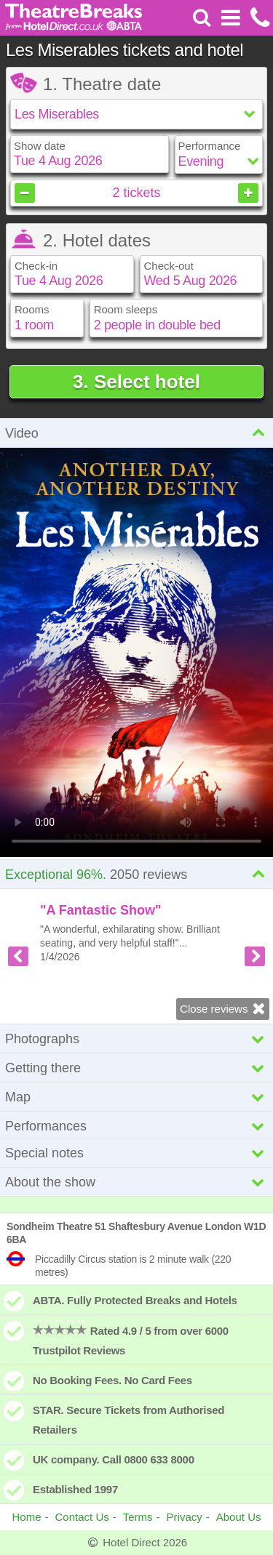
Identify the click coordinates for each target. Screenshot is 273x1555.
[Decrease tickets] (25, 193)
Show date (40, 146)
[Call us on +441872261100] (259, 17)
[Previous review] (18, 956)
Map (135, 1097)
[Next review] (255, 956)
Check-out (169, 266)
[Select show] (136, 114)
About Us (238, 1517)
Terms (138, 1517)
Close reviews (224, 1008)
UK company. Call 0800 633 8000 (113, 1459)
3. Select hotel (136, 382)
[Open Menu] (230, 17)
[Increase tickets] (248, 193)
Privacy (184, 1517)
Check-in (36, 266)
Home (26, 1517)
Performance (209, 146)
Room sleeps (126, 309)
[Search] (202, 17)
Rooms (32, 309)
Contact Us (82, 1517)
